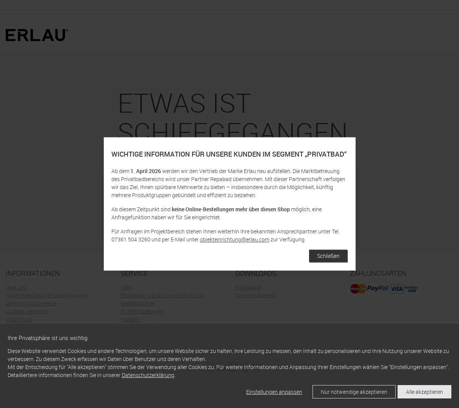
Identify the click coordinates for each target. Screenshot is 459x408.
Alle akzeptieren (424, 391)
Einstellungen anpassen (274, 391)
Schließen (328, 256)
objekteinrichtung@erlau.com (234, 239)
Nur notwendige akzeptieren (354, 391)
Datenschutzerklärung (148, 375)
